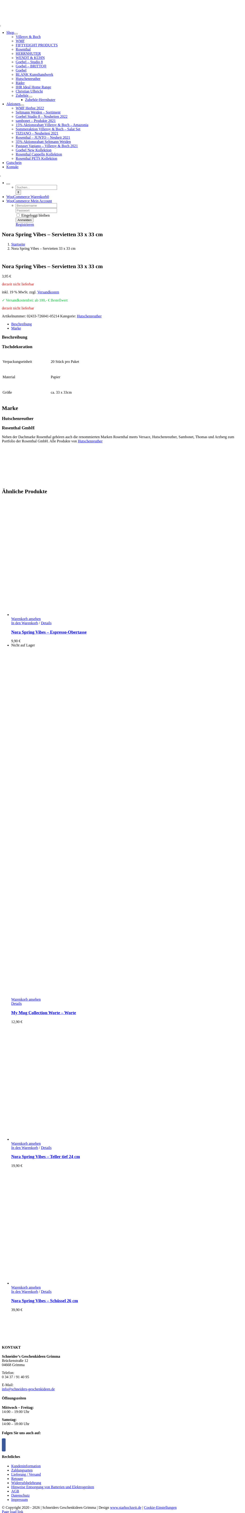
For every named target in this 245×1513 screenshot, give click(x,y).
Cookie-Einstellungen (160, 1508)
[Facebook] (4, 1444)
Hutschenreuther (89, 316)
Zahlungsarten (22, 1470)
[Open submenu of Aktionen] (22, 105)
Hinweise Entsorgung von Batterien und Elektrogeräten (52, 1487)
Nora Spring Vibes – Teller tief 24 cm (45, 1156)
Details (46, 623)
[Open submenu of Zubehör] (30, 96)
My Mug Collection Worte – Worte (43, 1012)
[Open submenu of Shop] (16, 34)
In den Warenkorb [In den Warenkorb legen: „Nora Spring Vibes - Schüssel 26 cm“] (24, 1292)
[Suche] (18, 192)
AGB (15, 1491)
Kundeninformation (26, 1466)
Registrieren (25, 224)
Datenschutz (20, 1495)
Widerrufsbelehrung (26, 1483)
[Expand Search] (8, 184)
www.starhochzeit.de (125, 1508)
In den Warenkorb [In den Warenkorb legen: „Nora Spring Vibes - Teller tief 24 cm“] (24, 1148)
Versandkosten (48, 292)
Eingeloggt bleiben (33, 215)
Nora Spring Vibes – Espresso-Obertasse (49, 632)
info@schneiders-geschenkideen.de (28, 1389)
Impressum (19, 1500)
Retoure (17, 1479)
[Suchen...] (36, 187)
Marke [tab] (16, 328)
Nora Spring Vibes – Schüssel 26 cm (44, 1300)
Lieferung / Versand (26, 1474)
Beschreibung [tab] (21, 324)
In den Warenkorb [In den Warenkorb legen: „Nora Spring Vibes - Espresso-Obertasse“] (24, 623)
